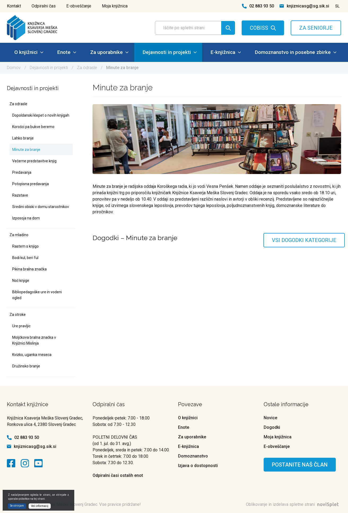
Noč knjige (20, 280)
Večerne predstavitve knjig (34, 161)
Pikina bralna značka (29, 269)
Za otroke (18, 314)
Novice (270, 417)
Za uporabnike (109, 52)
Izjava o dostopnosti (198, 465)
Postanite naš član (300, 464)
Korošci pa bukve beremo (33, 127)
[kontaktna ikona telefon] (244, 6)
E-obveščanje (78, 6)
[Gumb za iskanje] (228, 28)
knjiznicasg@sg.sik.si (308, 6)
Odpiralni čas (44, 6)
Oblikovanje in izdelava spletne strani (293, 504)
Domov (14, 67)
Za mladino (19, 235)
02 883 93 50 (261, 6)
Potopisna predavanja (30, 184)
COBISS (259, 28)
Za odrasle (87, 67)
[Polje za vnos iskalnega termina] (193, 28)
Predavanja (21, 172)
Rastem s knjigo (25, 246)
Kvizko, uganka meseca (31, 355)
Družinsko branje (26, 366)
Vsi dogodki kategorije (304, 240)
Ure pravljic (21, 326)
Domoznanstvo (193, 456)
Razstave (20, 195)
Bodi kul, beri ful (25, 258)
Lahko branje (23, 138)
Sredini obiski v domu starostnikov (40, 207)
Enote (66, 52)
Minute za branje (26, 149)
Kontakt (14, 6)
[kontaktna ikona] (12, 463)
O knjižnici (28, 52)
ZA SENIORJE (316, 28)
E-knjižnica (226, 52)
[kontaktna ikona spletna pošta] (281, 6)
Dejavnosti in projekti (170, 52)
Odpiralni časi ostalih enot (118, 475)
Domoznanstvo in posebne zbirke (295, 52)
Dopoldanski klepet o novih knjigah (40, 115)
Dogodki (272, 427)
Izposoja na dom (26, 218)
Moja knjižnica (115, 6)
